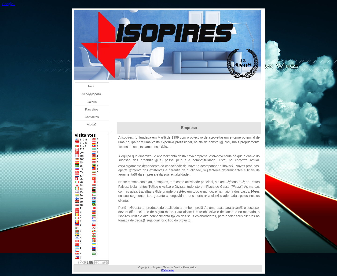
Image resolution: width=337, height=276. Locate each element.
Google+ (8, 4)
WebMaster (167, 270)
